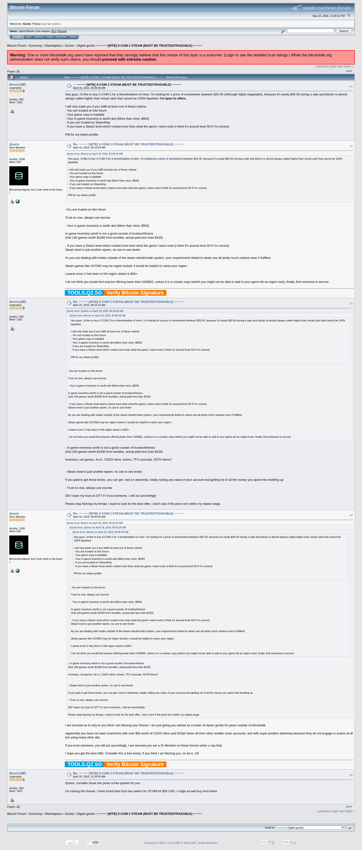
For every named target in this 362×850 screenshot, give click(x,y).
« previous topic (326, 66)
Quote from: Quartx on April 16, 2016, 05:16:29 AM (95, 311)
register (55, 23)
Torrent (62, 31)
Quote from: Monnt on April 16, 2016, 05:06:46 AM (95, 153)
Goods (69, 45)
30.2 (53, 31)
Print (349, 70)
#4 (351, 515)
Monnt (14, 84)
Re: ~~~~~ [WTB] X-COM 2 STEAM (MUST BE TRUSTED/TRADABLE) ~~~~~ (128, 144)
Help (29, 37)
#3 (351, 303)
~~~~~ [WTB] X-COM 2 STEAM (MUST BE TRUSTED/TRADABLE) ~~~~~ (150, 45)
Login (49, 37)
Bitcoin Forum (16, 45)
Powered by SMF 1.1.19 (159, 842)
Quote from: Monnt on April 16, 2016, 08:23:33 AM (95, 523)
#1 (351, 86)
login (45, 23)
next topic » (345, 66)
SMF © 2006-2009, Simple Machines (196, 842)
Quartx (14, 144)
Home (18, 37)
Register (61, 37)
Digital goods (86, 45)
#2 (351, 146)
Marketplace (53, 45)
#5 (351, 775)
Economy (35, 45)
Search (39, 37)
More (73, 37)
